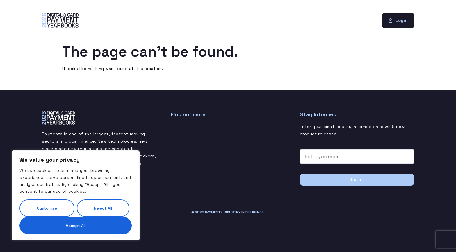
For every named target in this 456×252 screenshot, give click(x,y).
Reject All (103, 208)
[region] (76, 195)
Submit (357, 179)
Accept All (76, 225)
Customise (47, 208)
